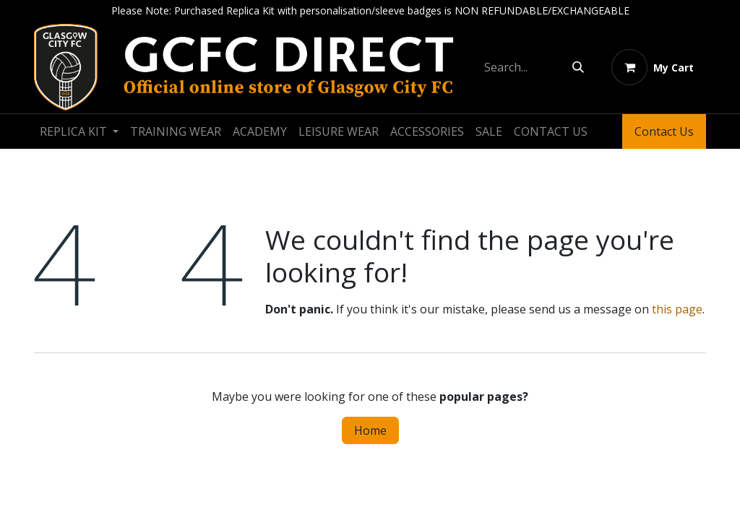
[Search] (578, 67)
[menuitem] (79, 131)
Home (370, 430)
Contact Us (664, 131)
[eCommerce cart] (652, 67)
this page (677, 309)
